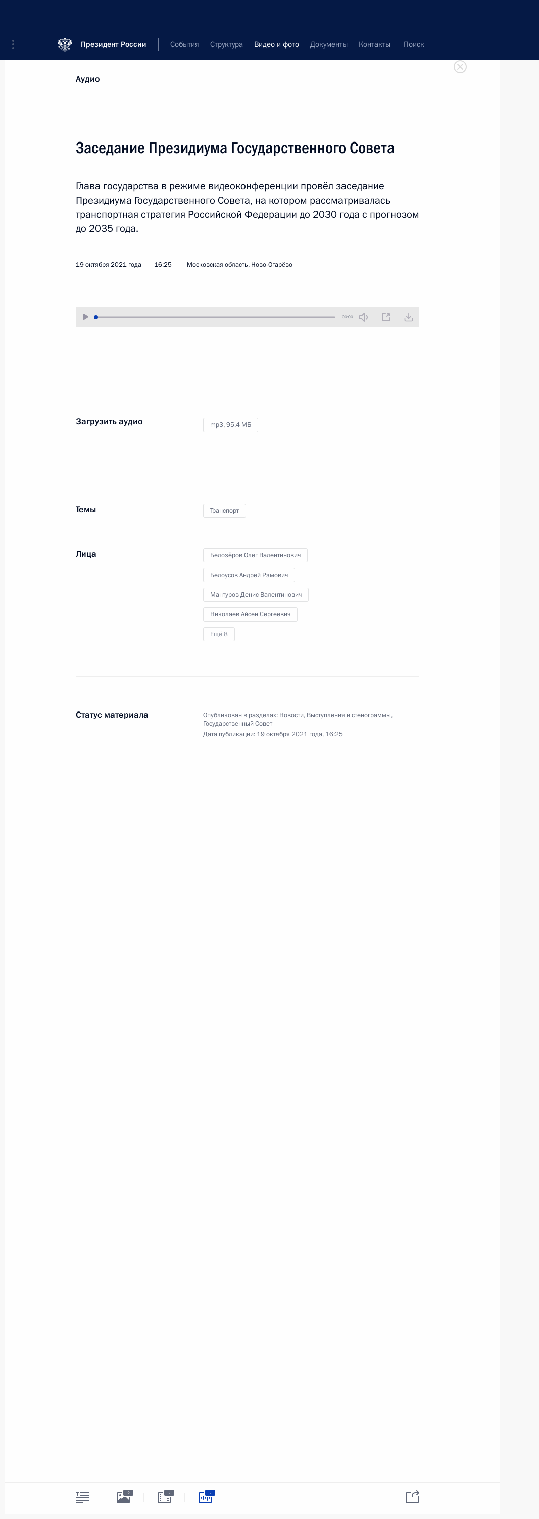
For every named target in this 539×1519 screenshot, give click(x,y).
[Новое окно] (386, 317)
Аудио (88, 79)
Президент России (113, 15)
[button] (16, 15)
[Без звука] (363, 317)
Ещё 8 (219, 634)
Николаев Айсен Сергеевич (250, 614)
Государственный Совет (237, 723)
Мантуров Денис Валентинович (256, 594)
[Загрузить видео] (409, 317)
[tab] (82, 1497)
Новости (291, 715)
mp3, (230, 425)
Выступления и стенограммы (349, 715)
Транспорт (224, 510)
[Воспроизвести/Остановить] (85, 317)
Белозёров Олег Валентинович (255, 555)
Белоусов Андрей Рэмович (249, 575)
